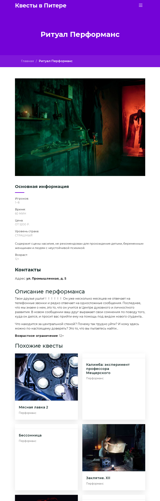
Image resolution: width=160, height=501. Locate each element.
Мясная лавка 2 (33, 407)
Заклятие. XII (98, 478)
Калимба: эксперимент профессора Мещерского (108, 369)
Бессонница (30, 435)
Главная (27, 61)
